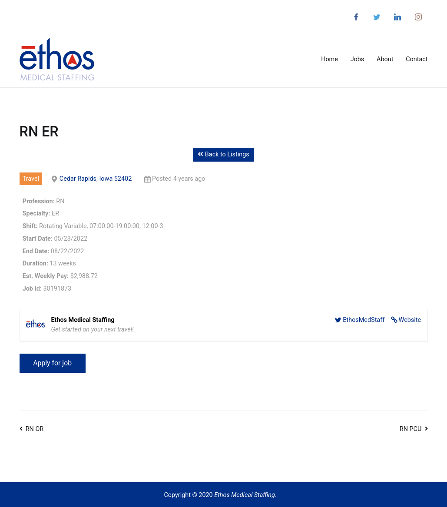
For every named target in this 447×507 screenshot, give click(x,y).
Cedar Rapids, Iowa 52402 (96, 178)
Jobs (357, 59)
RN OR (34, 429)
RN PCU (410, 429)
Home (329, 59)
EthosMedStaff (363, 320)
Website (410, 320)
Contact (416, 59)
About (385, 59)
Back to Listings (223, 154)
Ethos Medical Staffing (244, 495)
